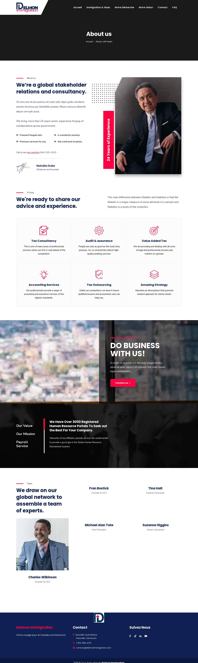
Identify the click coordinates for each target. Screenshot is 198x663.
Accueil (89, 41)
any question (33, 152)
